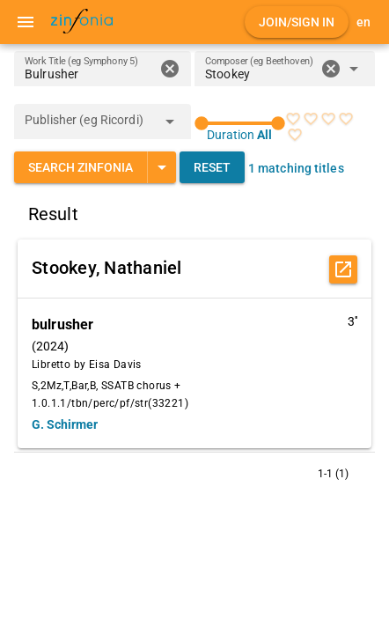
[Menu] (25, 22)
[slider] (240, 123)
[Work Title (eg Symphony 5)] (89, 68)
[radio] (293, 119)
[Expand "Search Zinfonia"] (161, 167)
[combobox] (260, 74)
